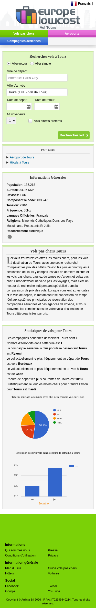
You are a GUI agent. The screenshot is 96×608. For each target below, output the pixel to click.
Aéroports (72, 33)
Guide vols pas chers (62, 568)
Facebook (12, 586)
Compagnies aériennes (24, 41)
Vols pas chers (24, 33)
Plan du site (13, 568)
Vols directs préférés (48, 121)
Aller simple (43, 63)
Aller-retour (19, 63)
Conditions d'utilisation (20, 555)
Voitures (53, 573)
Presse (53, 550)
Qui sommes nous (17, 550)
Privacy (53, 555)
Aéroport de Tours (22, 157)
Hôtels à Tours (19, 162)
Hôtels (9, 573)
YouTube (54, 591)
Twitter (52, 586)
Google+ (11, 591)
